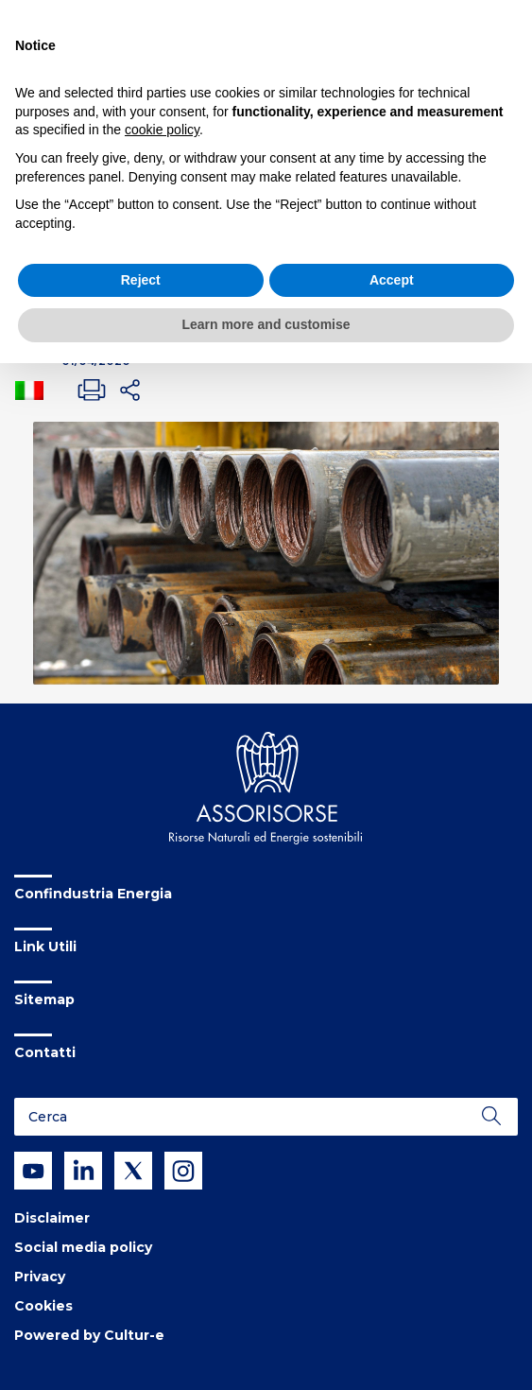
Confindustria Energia (93, 893)
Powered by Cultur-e (89, 1335)
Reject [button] (141, 279)
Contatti (45, 1052)
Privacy (39, 1276)
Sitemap (44, 999)
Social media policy (83, 1247)
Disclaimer (52, 1217)
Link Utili (45, 946)
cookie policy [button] (162, 129)
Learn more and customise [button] (265, 324)
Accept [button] (391, 279)
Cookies (43, 1305)
